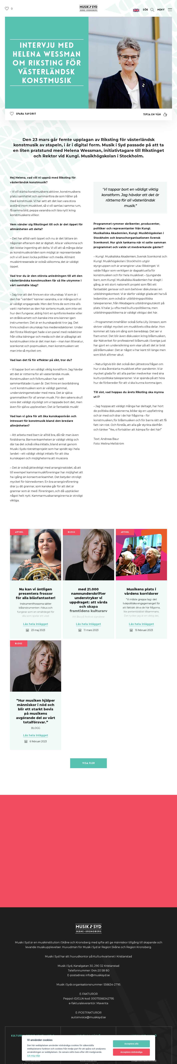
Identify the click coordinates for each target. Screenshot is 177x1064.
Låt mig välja (33, 1055)
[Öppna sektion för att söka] (145, 15)
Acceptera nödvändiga (131, 1052)
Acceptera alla (131, 1043)
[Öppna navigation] (164, 15)
